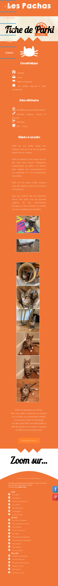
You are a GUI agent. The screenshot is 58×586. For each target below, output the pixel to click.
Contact (9, 52)
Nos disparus (16, 547)
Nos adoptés (16, 544)
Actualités (15, 495)
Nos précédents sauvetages (21, 540)
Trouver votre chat (18, 530)
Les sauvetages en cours (20, 524)
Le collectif (16, 505)
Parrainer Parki (29, 441)
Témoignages (16, 511)
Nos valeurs (16, 498)
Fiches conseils (17, 515)
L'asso (10, 6)
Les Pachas (29, 6)
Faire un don (16, 569)
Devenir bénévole (18, 559)
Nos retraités (16, 527)
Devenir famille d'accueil (20, 563)
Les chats (10, 17)
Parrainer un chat (18, 573)
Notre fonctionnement (20, 501)
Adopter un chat (17, 566)
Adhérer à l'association (20, 556)
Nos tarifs (15, 534)
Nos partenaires (17, 508)
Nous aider (10, 29)
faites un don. (23, 487)
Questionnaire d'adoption (21, 537)
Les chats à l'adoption (19, 520)
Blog (9, 41)
